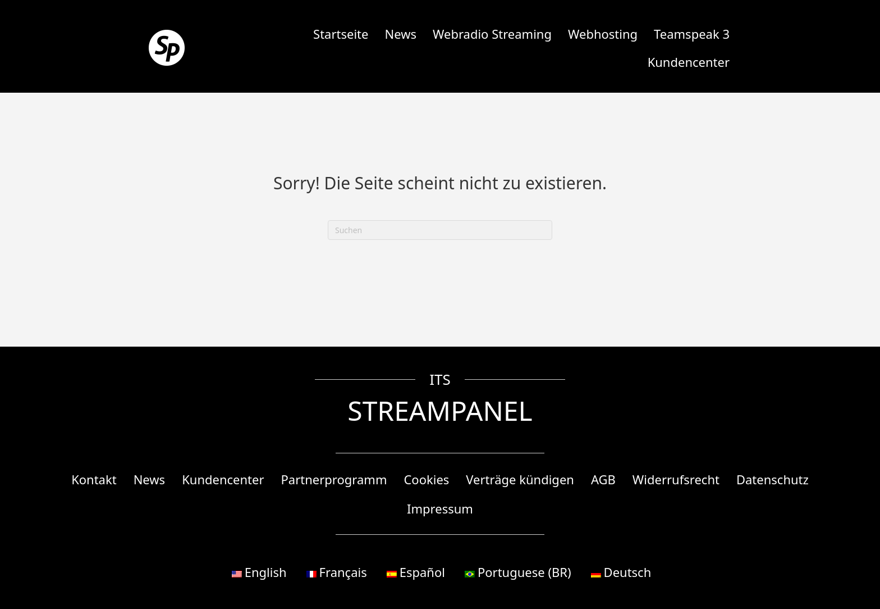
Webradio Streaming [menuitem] (492, 33)
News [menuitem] (400, 33)
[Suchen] (440, 230)
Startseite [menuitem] (340, 33)
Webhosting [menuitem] (603, 33)
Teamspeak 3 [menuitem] (692, 33)
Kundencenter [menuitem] (689, 61)
